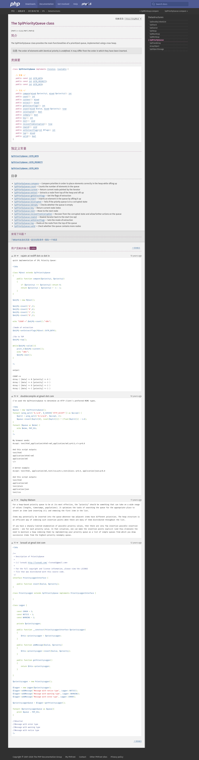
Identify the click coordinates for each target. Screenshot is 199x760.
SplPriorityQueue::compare (26, 183)
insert (26, 109)
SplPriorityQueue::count (25, 186)
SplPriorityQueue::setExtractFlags (29, 220)
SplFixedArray (155, 43)
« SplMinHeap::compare (149, 11)
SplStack (153, 25)
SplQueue (154, 28)
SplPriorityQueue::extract (25, 192)
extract (26, 103)
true (64, 109)
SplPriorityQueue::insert (25, 199)
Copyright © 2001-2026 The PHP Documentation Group (37, 757)
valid (25, 136)
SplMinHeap (154, 37)
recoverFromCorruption (33, 124)
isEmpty (26, 115)
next (25, 121)
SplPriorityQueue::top (24, 223)
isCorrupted (28, 112)
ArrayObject (154, 46)
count (25, 97)
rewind (26, 127)
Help (75, 4)
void (33, 121)
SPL (43, 11)
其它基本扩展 (33, 11)
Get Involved (63, 4)
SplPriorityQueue (157, 40)
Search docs (159, 4)
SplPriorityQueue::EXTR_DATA (25, 168)
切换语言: (119, 19)
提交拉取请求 (37, 240)
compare (26, 93)
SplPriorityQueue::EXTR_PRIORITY (27, 162)
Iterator (51, 69)
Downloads (30, 4)
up (12, 256)
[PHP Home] (15, 4)
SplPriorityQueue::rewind (25, 217)
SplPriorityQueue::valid (24, 226)
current (26, 100)
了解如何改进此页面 (20, 240)
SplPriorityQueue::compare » (176, 11)
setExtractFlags (30, 130)
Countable (62, 69)
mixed (33, 93)
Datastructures (54, 11)
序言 (13, 11)
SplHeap (153, 31)
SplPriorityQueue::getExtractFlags (29, 195)
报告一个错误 (51, 240)
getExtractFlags (30, 106)
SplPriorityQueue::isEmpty (26, 205)
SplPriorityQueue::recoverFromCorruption (33, 214)
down (18, 256)
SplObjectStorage (157, 49)
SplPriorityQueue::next (24, 211)
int (30, 78)
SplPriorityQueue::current (25, 189)
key (24, 118)
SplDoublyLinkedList (158, 22)
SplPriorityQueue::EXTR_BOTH (25, 156)
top (24, 133)
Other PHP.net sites (98, 757)
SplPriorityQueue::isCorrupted (27, 202)
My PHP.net (70, 757)
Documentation (46, 4)
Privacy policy (117, 757)
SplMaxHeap (155, 34)
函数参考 (21, 11)
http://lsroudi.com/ (37, 563)
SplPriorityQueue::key (24, 208)
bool (40, 112)
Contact (82, 757)
